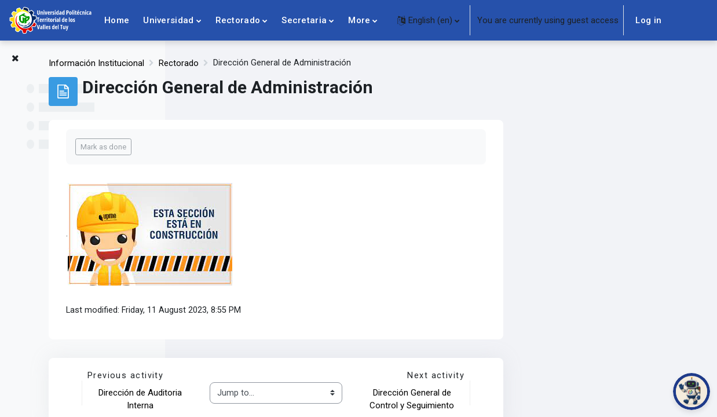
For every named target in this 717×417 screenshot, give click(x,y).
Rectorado (344, 63)
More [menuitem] (359, 20)
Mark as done (269, 146)
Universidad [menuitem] (168, 20)
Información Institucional (262, 63)
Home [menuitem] (116, 20)
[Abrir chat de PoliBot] (691, 391)
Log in (648, 20)
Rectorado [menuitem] (238, 20)
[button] (428, 20)
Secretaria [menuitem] (304, 20)
